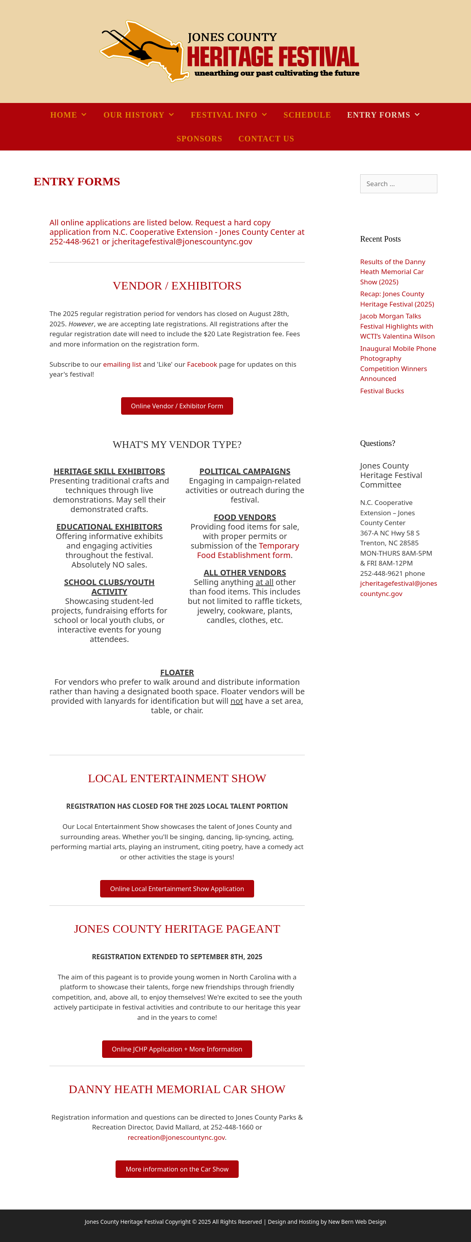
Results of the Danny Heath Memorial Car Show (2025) (392, 271)
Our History (143, 115)
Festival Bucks (382, 390)
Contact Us (266, 138)
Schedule (307, 114)
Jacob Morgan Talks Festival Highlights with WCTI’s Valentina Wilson (397, 326)
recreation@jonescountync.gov (176, 1137)
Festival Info (233, 115)
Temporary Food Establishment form (248, 550)
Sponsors (199, 138)
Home (73, 115)
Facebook (202, 364)
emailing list (122, 364)
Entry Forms (388, 115)
